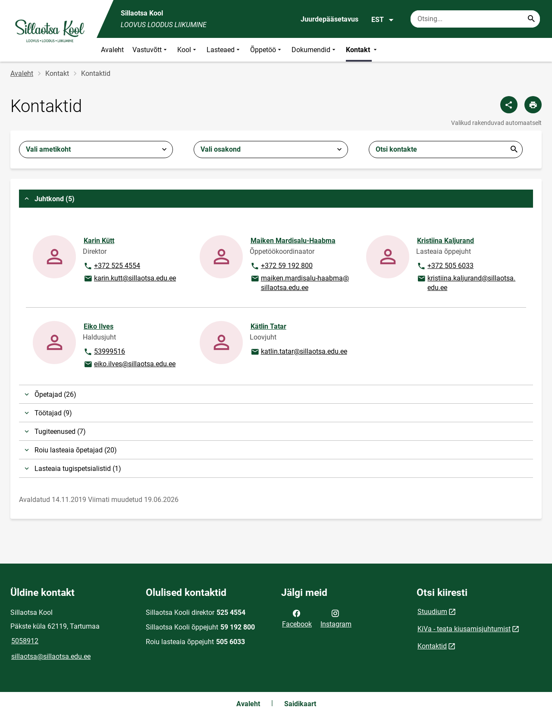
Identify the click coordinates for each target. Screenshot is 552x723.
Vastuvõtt (150, 50)
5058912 (24, 641)
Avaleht (112, 50)
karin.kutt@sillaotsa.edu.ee (129, 278)
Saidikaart (300, 704)
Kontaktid (432, 646)
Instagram (335, 618)
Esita (514, 149)
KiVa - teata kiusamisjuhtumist (464, 629)
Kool (187, 50)
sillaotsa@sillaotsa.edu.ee (51, 656)
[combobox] (96, 149)
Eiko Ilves (98, 326)
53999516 (107, 352)
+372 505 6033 (445, 266)
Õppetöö (266, 50)
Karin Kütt (99, 241)
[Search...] (531, 19)
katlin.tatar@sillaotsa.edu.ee (298, 352)
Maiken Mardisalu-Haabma (293, 241)
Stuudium (432, 612)
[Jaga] (509, 104)
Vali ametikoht (48, 149)
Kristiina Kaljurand (445, 241)
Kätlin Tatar (268, 326)
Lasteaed (224, 50)
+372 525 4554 (111, 266)
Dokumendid (314, 50)
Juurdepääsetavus (329, 19)
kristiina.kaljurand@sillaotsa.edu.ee (466, 282)
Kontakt (362, 50)
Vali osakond (221, 149)
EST (382, 20)
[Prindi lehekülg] (533, 104)
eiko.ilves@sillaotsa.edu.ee (129, 364)
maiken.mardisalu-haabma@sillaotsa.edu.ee (299, 282)
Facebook (297, 618)
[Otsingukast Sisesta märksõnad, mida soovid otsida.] (475, 19)
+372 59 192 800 (281, 266)
